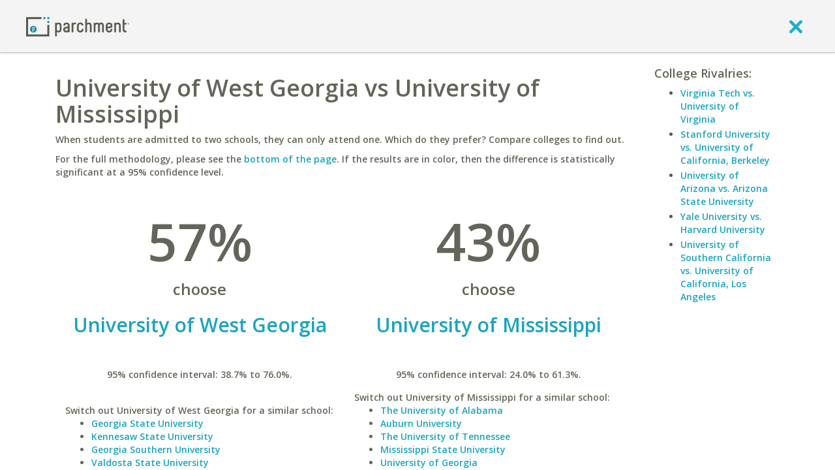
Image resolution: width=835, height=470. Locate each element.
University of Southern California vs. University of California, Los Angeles (725, 270)
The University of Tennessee (445, 436)
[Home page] (77, 26)
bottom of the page (290, 159)
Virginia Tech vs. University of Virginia (717, 106)
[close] (796, 26)
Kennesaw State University (152, 436)
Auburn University (421, 423)
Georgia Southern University (155, 449)
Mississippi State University (443, 449)
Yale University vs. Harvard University (722, 223)
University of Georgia (429, 462)
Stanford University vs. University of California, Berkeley (725, 147)
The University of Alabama (441, 410)
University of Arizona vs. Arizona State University (724, 188)
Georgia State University (147, 423)
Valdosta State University (150, 462)
